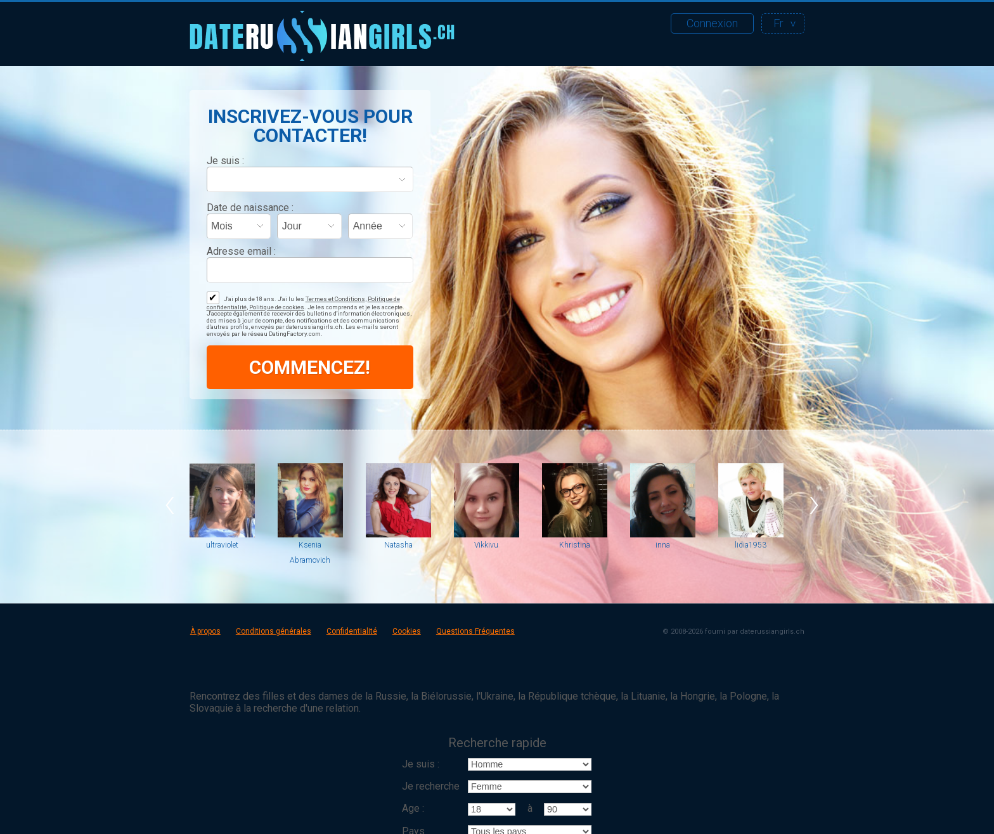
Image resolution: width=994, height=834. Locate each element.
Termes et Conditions (335, 298)
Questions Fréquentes (475, 631)
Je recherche (431, 786)
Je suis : (225, 161)
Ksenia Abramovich (310, 553)
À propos (205, 631)
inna (662, 545)
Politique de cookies (276, 307)
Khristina (574, 545)
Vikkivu (486, 545)
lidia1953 (750, 545)
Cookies (406, 631)
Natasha (398, 545)
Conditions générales (273, 631)
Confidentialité (351, 631)
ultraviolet (222, 545)
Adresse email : (241, 251)
